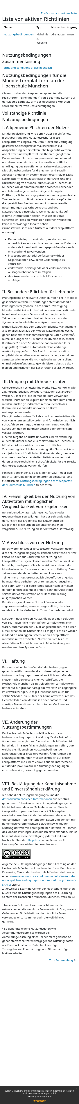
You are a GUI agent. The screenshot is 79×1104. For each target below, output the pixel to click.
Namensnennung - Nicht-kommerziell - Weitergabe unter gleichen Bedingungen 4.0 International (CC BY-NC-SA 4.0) (39, 880)
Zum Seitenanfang (62, 960)
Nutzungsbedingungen (39, 1096)
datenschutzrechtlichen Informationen (27, 799)
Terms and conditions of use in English (27, 67)
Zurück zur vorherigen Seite (59, 13)
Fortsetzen (39, 1100)
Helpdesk (34, 840)
